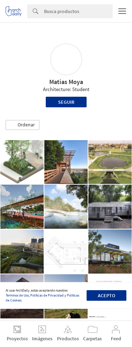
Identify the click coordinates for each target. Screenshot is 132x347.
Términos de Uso (17, 295)
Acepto (106, 295)
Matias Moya (66, 82)
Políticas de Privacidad (47, 295)
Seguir (66, 102)
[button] (22, 125)
